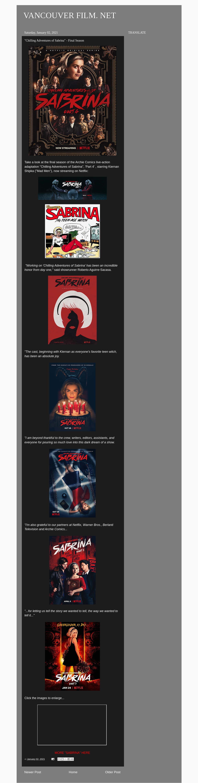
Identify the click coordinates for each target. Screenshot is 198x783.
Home (73, 772)
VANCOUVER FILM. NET (70, 15)
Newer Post (32, 772)
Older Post (112, 772)
